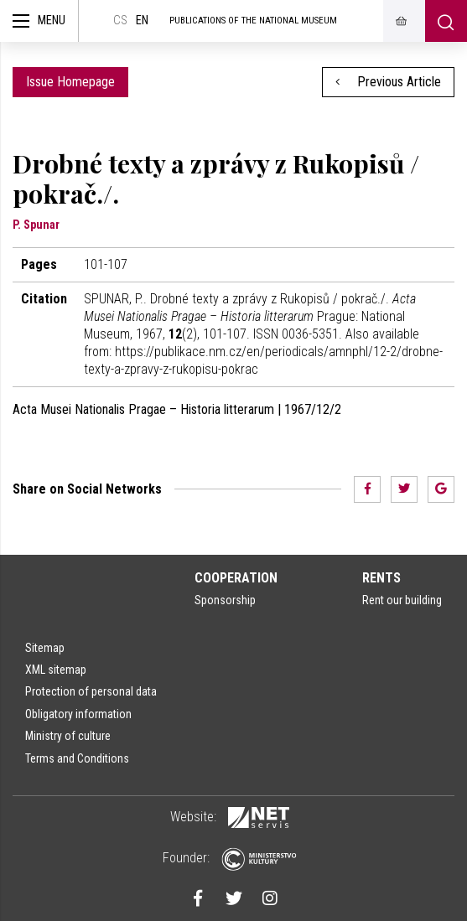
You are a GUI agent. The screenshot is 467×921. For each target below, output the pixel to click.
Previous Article (388, 82)
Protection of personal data (91, 691)
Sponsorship (225, 600)
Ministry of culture (68, 735)
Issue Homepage (70, 82)
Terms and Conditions (77, 758)
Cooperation (236, 578)
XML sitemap (55, 669)
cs (120, 20)
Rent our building (402, 600)
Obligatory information (78, 714)
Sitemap (45, 648)
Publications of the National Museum (253, 20)
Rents (381, 578)
